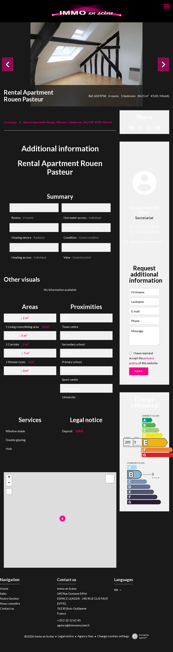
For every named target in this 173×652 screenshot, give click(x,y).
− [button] (9, 483)
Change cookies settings (113, 636)
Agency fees (85, 636)
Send (138, 371)
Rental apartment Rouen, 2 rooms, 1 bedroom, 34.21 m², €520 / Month (67, 122)
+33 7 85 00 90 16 (147, 231)
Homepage (10, 122)
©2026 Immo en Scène (39, 636)
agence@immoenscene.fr (146, 241)
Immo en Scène (66, 588)
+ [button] (9, 477)
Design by (139, 636)
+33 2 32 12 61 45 (147, 226)
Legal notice (66, 636)
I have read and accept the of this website (143, 358)
